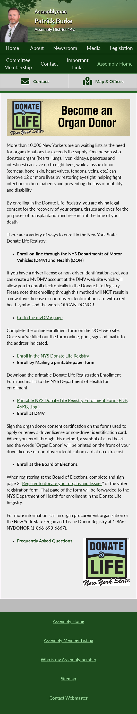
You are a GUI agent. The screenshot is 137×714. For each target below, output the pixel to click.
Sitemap (68, 678)
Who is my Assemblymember (68, 659)
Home (12, 48)
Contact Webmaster (68, 698)
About (37, 48)
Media (93, 48)
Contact (49, 64)
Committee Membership (18, 63)
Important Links (78, 63)
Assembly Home (115, 64)
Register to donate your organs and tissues (62, 483)
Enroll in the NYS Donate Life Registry (53, 356)
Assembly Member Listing (68, 640)
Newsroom (65, 48)
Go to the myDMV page (40, 317)
